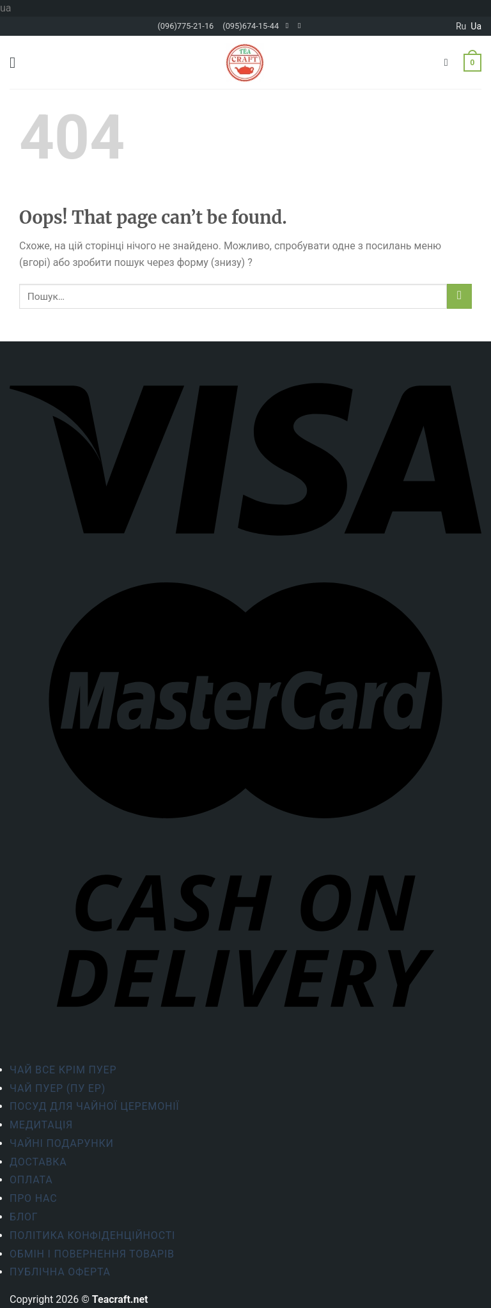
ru (461, 26)
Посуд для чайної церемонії (94, 1106)
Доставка (38, 1162)
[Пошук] (449, 62)
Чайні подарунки (62, 1143)
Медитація (41, 1125)
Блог (24, 1217)
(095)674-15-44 (250, 26)
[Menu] (17, 62)
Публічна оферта (60, 1272)
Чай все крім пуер (63, 1070)
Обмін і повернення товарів (92, 1254)
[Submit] (459, 296)
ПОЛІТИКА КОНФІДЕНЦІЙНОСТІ (92, 1235)
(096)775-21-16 (185, 26)
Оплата (31, 1180)
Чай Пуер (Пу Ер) (57, 1088)
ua (476, 26)
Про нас (33, 1198)
